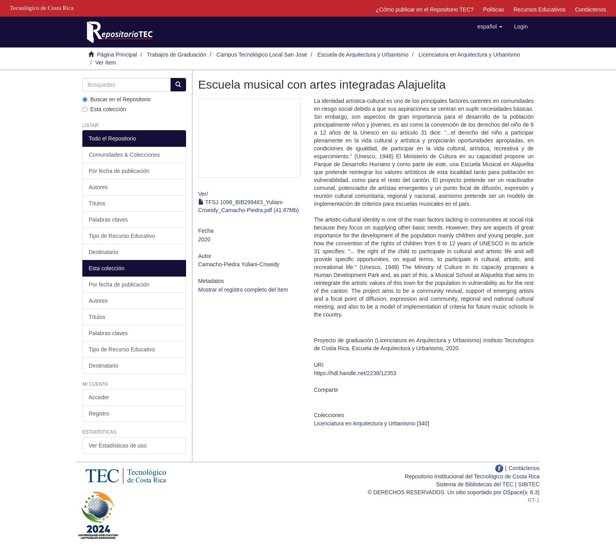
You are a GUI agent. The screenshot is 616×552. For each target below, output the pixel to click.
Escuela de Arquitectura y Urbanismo (362, 54)
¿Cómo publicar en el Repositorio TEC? (424, 9)
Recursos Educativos (539, 9)
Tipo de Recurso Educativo (122, 236)
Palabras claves (108, 219)
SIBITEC (529, 484)
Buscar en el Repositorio (116, 99)
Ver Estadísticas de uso (117, 445)
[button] (490, 26)
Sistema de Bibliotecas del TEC (474, 484)
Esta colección (104, 109)
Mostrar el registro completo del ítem (243, 289)
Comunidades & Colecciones (124, 155)
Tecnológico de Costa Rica (507, 476)
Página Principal (117, 54)
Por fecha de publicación (119, 171)
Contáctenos (590, 9)
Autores (98, 187)
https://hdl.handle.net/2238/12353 (355, 373)
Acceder (99, 397)
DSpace (513, 492)
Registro (99, 413)
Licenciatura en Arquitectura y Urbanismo (469, 54)
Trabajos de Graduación (176, 54)
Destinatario (103, 252)
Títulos (97, 203)
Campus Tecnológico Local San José (262, 54)
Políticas (493, 9)
